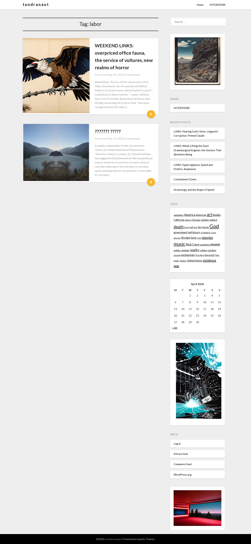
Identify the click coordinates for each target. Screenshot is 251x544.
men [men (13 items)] (199, 238)
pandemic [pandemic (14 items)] (205, 244)
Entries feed (181, 453)
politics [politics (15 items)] (177, 250)
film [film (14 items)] (199, 227)
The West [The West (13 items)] (199, 255)
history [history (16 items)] (196, 232)
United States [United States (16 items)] (194, 260)
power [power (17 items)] (185, 250)
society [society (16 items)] (212, 250)
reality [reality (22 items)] (194, 250)
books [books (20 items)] (217, 215)
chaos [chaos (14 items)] (188, 220)
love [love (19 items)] (193, 237)
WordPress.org (183, 474)
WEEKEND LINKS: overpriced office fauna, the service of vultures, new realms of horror (114, 53)
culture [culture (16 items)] (213, 219)
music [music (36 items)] (179, 243)
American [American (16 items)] (201, 215)
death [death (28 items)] (179, 226)
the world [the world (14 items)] (209, 255)
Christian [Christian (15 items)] (195, 220)
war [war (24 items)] (176, 266)
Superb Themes (146, 539)
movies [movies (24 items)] (207, 237)
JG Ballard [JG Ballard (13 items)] (205, 232)
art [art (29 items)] (209, 214)
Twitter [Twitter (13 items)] (183, 260)
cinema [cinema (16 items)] (205, 219)
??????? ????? (95, 120)
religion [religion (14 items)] (203, 250)
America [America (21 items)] (189, 215)
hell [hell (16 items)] (190, 232)
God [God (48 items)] (214, 226)
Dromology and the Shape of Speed (194, 189)
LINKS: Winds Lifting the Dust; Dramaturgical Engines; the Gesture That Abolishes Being (197, 150)
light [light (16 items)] (187, 237)
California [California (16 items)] (179, 219)
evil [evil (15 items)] (191, 227)
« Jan (174, 327)
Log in (177, 443)
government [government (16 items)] (180, 232)
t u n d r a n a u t (35, 4)
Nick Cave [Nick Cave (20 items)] (192, 244)
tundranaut (121, 67)
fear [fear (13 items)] (195, 227)
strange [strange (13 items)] (177, 255)
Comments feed (183, 464)
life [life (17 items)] (183, 237)
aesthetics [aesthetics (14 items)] (179, 215)
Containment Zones (185, 179)
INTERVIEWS (218, 4)
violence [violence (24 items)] (209, 260)
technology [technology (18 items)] (188, 255)
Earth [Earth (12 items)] (186, 227)
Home (200, 4)
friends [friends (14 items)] (205, 227)
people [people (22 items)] (215, 244)
